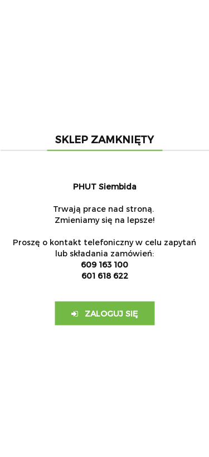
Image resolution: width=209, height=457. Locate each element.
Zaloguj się (104, 313)
